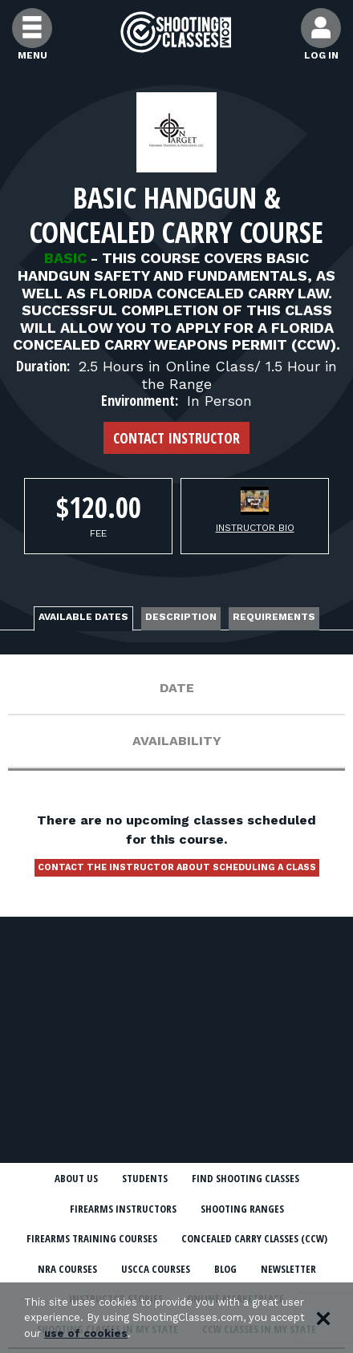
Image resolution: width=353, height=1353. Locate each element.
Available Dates (83, 616)
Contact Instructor (176, 438)
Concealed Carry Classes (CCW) (254, 1238)
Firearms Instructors (123, 1208)
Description (181, 616)
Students (145, 1178)
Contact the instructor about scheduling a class (177, 867)
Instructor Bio (255, 527)
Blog (225, 1269)
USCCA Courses (155, 1269)
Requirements (274, 616)
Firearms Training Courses (91, 1238)
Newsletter (288, 1269)
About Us (76, 1178)
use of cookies (86, 1333)
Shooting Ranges (242, 1208)
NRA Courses (67, 1269)
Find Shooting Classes (245, 1178)
